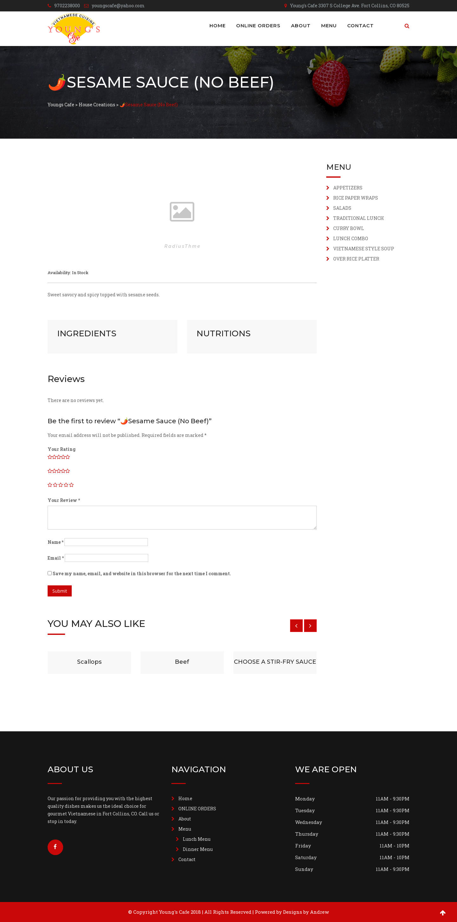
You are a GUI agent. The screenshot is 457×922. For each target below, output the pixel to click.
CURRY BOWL (348, 228)
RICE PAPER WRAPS (355, 198)
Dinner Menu (198, 849)
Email (56, 558)
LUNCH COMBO (350, 238)
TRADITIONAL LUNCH (358, 218)
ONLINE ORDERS (258, 26)
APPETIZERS (347, 188)
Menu (329, 26)
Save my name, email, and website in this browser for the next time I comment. (142, 573)
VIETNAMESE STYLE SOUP (363, 249)
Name (55, 542)
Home (217, 26)
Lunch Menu (196, 839)
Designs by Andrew (306, 912)
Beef (182, 661)
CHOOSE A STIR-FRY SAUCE (275, 661)
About (301, 26)
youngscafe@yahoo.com (118, 6)
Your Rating (62, 449)
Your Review (64, 500)
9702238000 (67, 6)
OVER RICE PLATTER (356, 259)
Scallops (89, 661)
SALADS (342, 208)
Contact (360, 26)
